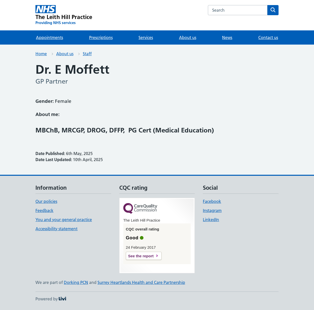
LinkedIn (211, 219)
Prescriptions (101, 37)
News (227, 37)
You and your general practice (63, 219)
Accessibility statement (56, 228)
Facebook (212, 201)
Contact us (268, 37)
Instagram (212, 210)
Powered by (50, 298)
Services (146, 37)
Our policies (46, 201)
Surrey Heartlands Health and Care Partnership (141, 282)
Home (41, 53)
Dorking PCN (76, 282)
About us (187, 37)
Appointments (49, 37)
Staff (87, 53)
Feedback (44, 210)
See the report (141, 256)
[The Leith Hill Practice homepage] (63, 15)
